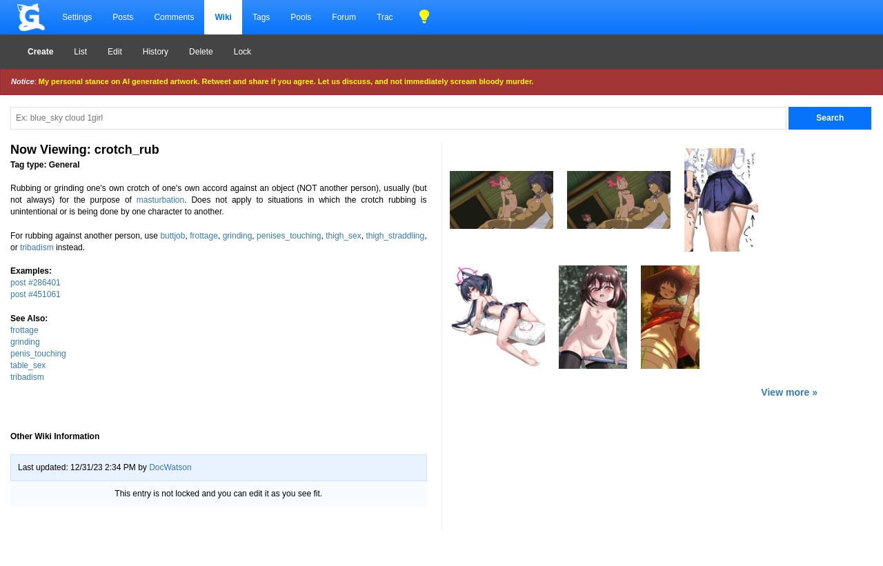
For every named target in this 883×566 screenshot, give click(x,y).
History (155, 52)
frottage (204, 236)
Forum (344, 17)
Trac (385, 17)
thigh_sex (343, 236)
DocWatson (170, 467)
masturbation (160, 200)
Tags (261, 17)
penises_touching (289, 236)
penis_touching (38, 353)
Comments (174, 17)
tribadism (37, 247)
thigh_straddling (395, 236)
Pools (300, 17)
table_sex (28, 365)
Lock (242, 52)
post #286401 (35, 282)
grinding (237, 236)
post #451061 (35, 294)
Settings (77, 17)
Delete (201, 52)
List (80, 52)
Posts (122, 17)
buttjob (172, 236)
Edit (115, 52)
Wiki (223, 17)
